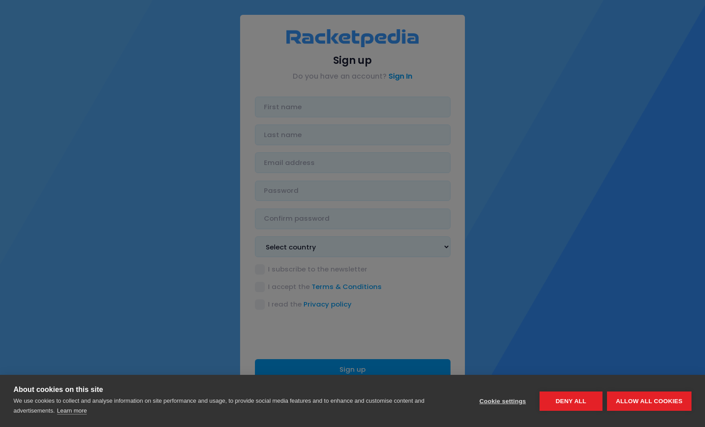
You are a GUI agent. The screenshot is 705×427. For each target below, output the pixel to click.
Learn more (72, 410)
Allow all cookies (649, 401)
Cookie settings (502, 401)
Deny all (571, 401)
